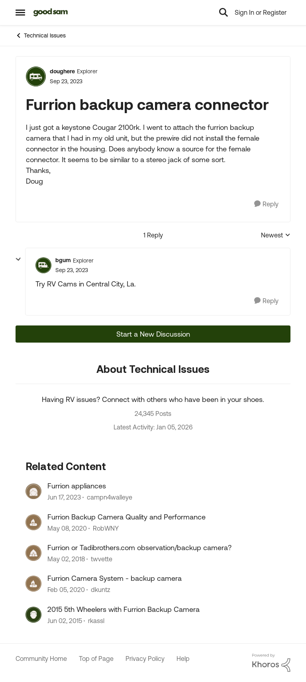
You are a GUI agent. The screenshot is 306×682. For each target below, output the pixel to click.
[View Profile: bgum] (43, 265)
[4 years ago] (64, 497)
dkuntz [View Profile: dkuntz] (100, 590)
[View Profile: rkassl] (33, 615)
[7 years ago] (67, 528)
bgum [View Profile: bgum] (63, 260)
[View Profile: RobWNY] (33, 522)
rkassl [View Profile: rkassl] (96, 620)
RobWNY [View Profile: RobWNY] (106, 528)
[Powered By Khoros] (271, 663)
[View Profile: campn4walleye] (33, 491)
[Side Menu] (20, 12)
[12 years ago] (64, 620)
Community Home (41, 658)
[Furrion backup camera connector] (71, 270)
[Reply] (266, 204)
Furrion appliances (76, 486)
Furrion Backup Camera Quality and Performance (126, 517)
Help (183, 658)
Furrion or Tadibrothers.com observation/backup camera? (139, 547)
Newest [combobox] (275, 235)
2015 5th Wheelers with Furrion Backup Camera (123, 609)
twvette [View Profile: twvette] (101, 558)
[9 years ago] (66, 559)
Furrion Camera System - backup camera (114, 578)
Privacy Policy (145, 658)
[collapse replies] (18, 259)
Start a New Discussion (153, 334)
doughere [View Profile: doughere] (62, 71)
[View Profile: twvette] (33, 553)
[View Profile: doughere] (36, 76)
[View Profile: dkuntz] (33, 584)
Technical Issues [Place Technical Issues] (41, 35)
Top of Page (96, 658)
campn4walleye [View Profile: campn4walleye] (109, 497)
